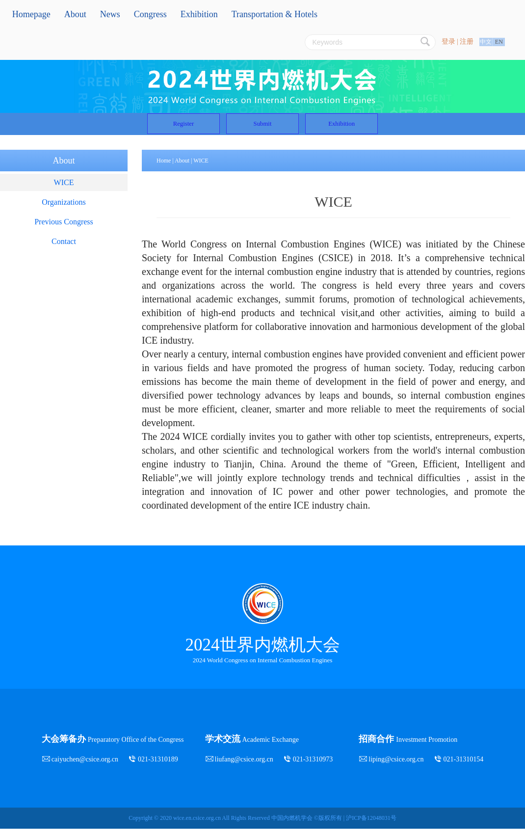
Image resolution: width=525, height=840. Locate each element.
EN (499, 41)
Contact (64, 252)
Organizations (63, 213)
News (110, 14)
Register (144, 129)
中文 (486, 41)
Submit (262, 129)
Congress (150, 14)
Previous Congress (63, 233)
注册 (466, 41)
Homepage (31, 14)
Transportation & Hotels (274, 14)
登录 (448, 41)
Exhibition (199, 14)
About (75, 14)
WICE (64, 194)
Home (164, 171)
